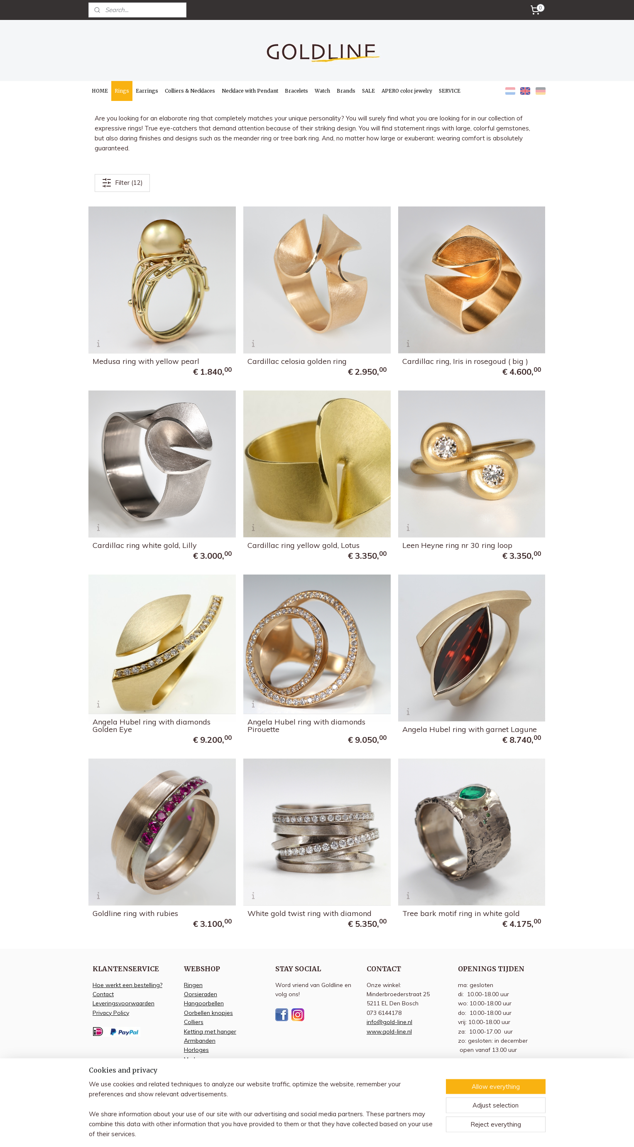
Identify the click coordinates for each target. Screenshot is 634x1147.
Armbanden (199, 1040)
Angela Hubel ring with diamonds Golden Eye (152, 725)
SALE (368, 91)
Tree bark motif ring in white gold (461, 913)
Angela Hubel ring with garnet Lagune (469, 729)
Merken (193, 1059)
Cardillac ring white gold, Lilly (145, 545)
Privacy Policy (111, 1012)
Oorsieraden (200, 993)
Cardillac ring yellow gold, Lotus (303, 545)
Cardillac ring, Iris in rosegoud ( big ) (465, 361)
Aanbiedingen (202, 1068)
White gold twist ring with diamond (309, 913)
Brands (346, 91)
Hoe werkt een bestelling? (127, 984)
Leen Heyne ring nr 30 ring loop (457, 545)
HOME (100, 91)
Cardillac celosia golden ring (297, 361)
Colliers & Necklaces (190, 91)
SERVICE (449, 91)
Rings (122, 91)
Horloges (196, 1049)
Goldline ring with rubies (135, 913)
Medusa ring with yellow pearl (146, 361)
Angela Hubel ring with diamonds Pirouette (306, 725)
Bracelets (296, 91)
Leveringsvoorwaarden (123, 1003)
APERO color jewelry (407, 91)
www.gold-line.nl (389, 1031)
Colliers (193, 1021)
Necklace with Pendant (250, 91)
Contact (103, 993)
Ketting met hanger (210, 1031)
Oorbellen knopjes (208, 1012)
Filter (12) (122, 183)
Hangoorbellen (204, 1003)
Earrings (147, 91)
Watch (322, 91)
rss (354, 1132)
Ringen (193, 984)
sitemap (339, 1132)
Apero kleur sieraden (212, 1077)
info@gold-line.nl (389, 1021)
